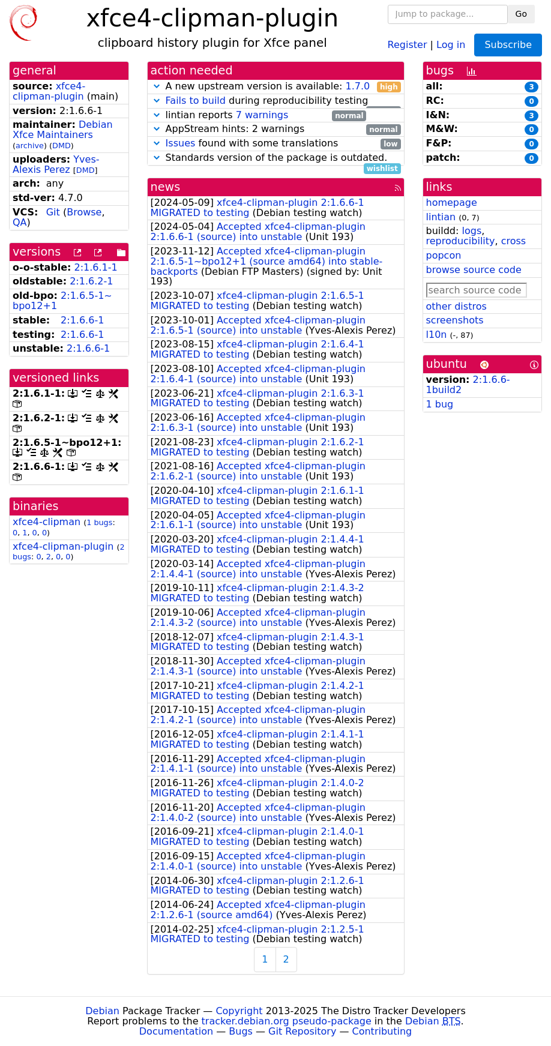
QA (20, 222)
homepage (451, 202)
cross (513, 241)
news (166, 187)
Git (53, 212)
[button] (157, 86)
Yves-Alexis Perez (56, 164)
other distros (456, 306)
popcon (444, 255)
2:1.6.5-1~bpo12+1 (62, 300)
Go (521, 14)
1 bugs (99, 522)
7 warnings (262, 115)
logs (471, 230)
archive (30, 145)
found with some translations (276, 144)
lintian (441, 217)
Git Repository (302, 1031)
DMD (61, 145)
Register (407, 44)
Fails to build (196, 100)
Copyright (238, 1011)
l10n (436, 334)
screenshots (455, 320)
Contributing (382, 1031)
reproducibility (460, 241)
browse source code (474, 269)
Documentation (176, 1031)
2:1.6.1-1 (96, 267)
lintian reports (259, 115)
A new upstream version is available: (276, 87)
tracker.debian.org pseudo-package (287, 1021)
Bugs (241, 1031)
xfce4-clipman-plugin (49, 91)
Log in (450, 44)
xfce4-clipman (46, 522)
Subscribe (508, 44)
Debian (102, 1011)
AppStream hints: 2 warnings (276, 129)
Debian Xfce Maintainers (63, 129)
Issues (181, 143)
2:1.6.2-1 (91, 281)
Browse (84, 212)
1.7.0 (357, 86)
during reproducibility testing (276, 101)
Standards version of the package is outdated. (276, 158)
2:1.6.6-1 (82, 320)
